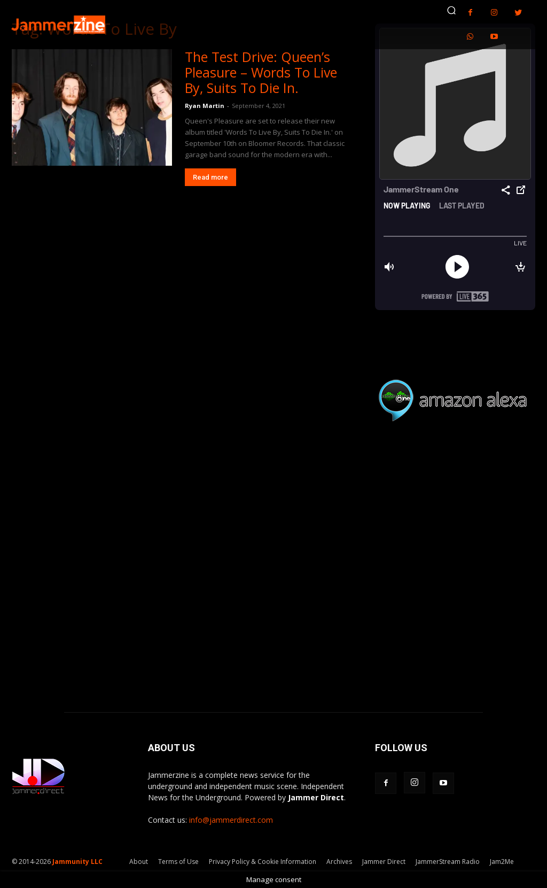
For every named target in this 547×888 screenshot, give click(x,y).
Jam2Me (502, 861)
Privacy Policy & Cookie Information (262, 861)
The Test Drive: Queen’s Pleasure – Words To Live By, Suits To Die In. (261, 72)
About (138, 861)
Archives (339, 861)
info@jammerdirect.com (231, 820)
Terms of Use (178, 861)
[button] (451, 10)
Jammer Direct (383, 861)
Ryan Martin (204, 106)
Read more (210, 177)
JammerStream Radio (448, 861)
